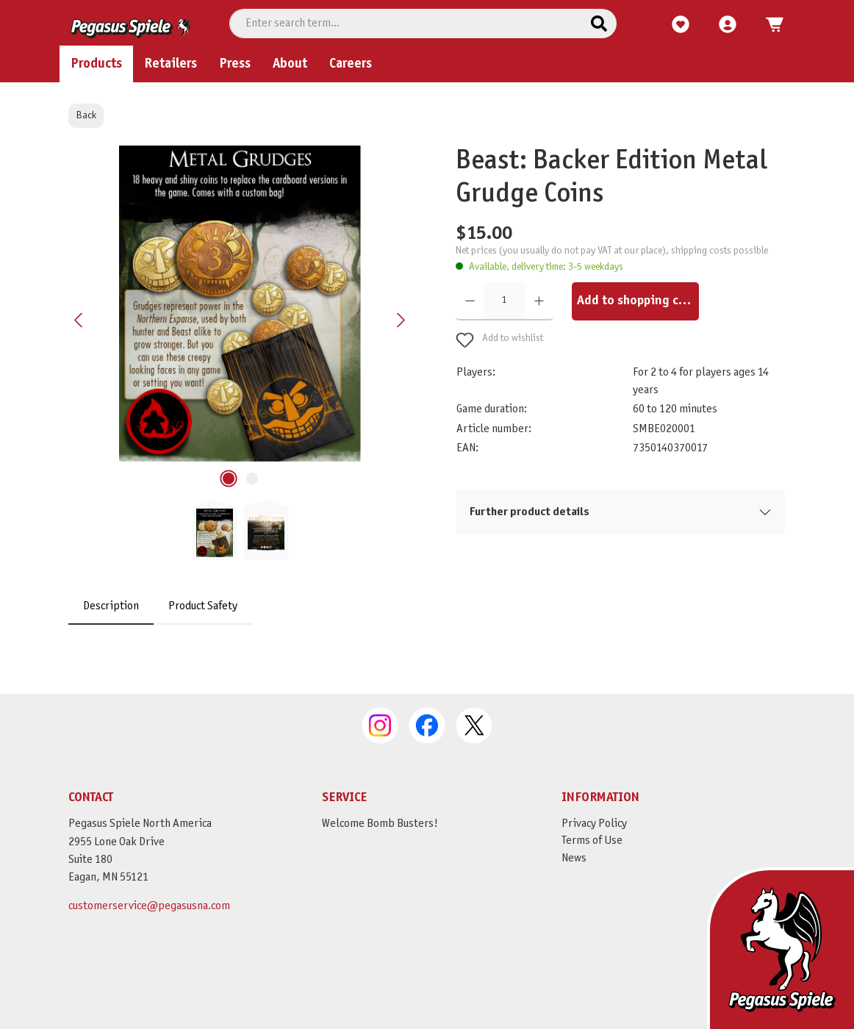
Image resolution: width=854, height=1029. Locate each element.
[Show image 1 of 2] (228, 511)
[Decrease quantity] (470, 334)
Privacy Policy (594, 830)
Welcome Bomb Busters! (380, 830)
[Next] (401, 353)
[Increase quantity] (539, 334)
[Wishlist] (680, 58)
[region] (240, 386)
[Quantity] (504, 334)
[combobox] (405, 56)
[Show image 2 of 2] (252, 511)
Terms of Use (591, 847)
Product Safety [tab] (202, 639)
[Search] (599, 56)
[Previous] (79, 353)
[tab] (111, 639)
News (573, 865)
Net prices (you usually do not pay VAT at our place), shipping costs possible (612, 284)
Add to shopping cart (636, 334)
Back (86, 148)
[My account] (727, 58)
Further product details (529, 545)
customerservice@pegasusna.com (149, 913)
